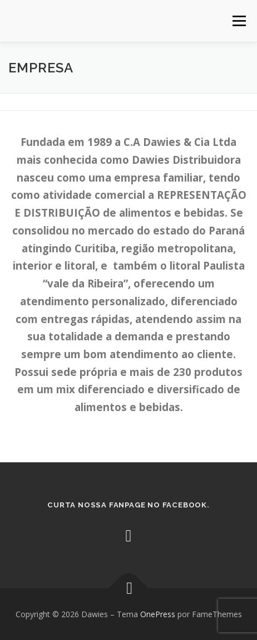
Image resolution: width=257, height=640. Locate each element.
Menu (238, 21)
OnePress (157, 614)
